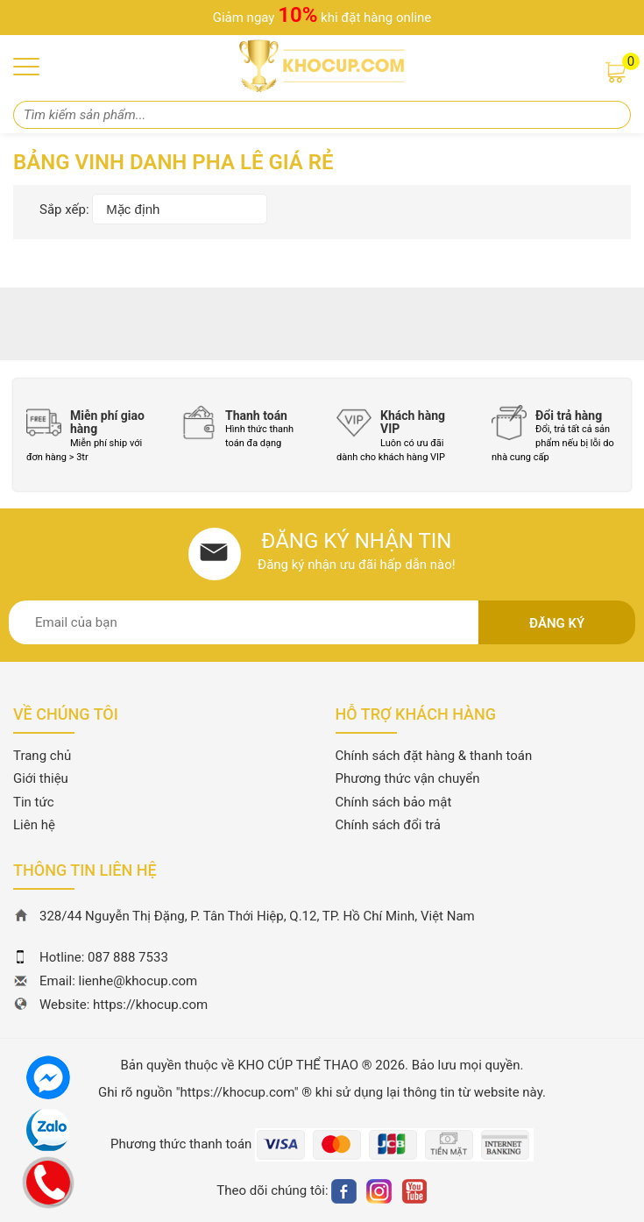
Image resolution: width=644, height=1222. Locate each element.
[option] (90, 434)
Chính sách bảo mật (394, 802)
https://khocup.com (150, 1004)
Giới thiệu (40, 778)
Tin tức (33, 802)
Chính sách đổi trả (388, 825)
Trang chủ (42, 756)
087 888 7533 (128, 957)
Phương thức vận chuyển (408, 778)
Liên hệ (34, 825)
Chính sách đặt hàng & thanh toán (434, 756)
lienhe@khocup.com (138, 981)
